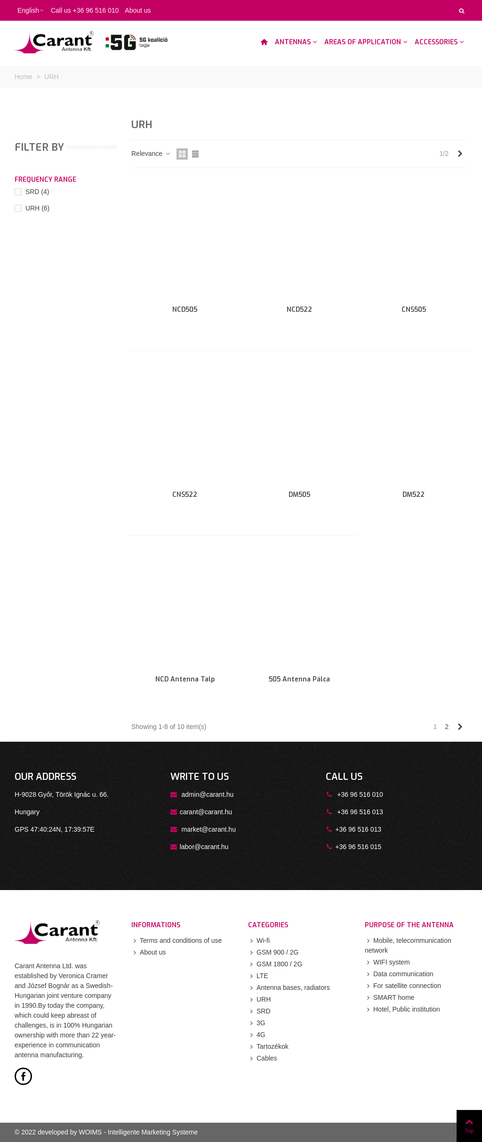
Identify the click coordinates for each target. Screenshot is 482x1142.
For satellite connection (403, 986)
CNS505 (414, 309)
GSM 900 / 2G (273, 952)
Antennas (293, 42)
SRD (37, 191)
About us (148, 952)
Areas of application (362, 42)
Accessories (436, 42)
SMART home (389, 998)
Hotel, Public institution (402, 1009)
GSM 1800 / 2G (275, 964)
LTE (258, 976)
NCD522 (299, 309)
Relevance (151, 153)
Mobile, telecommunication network (408, 945)
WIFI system (387, 962)
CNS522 (184, 494)
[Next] (459, 154)
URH (37, 208)
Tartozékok (268, 1047)
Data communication (399, 974)
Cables (262, 1058)
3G (256, 1023)
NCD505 (184, 309)
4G (256, 1035)
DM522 (413, 494)
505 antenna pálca (299, 679)
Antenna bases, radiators (289, 988)
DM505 (299, 494)
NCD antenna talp (185, 679)
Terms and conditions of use (176, 941)
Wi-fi (259, 941)
